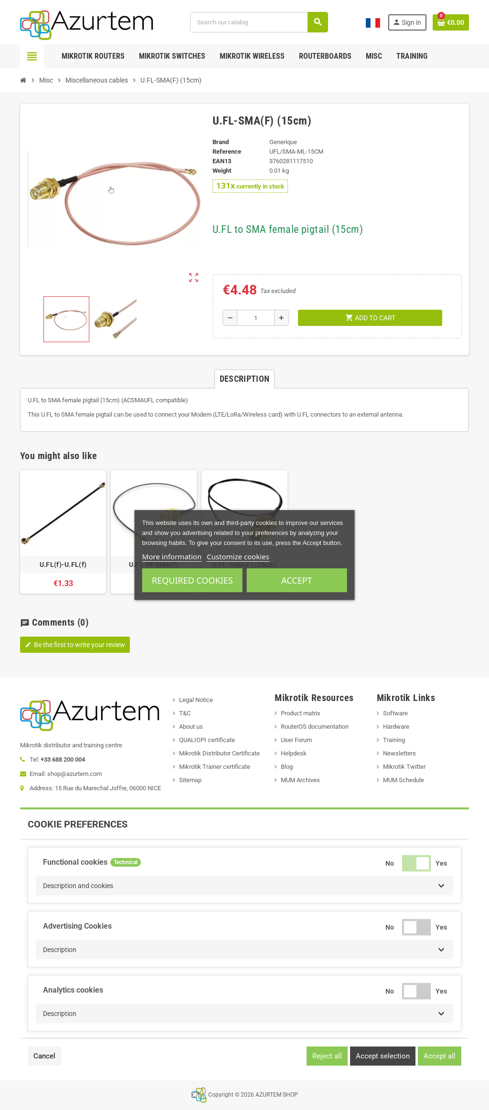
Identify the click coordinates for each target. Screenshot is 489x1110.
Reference (227, 151)
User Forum (296, 739)
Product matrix (300, 713)
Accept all (440, 1056)
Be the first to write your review (75, 645)
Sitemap (190, 780)
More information (172, 556)
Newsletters (399, 753)
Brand (221, 142)
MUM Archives (300, 780)
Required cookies (192, 580)
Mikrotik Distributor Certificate (219, 753)
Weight (222, 170)
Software (395, 713)
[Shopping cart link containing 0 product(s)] (451, 22)
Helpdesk (294, 753)
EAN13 (222, 161)
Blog (287, 766)
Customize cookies (238, 556)
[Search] (259, 22)
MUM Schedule (403, 780)
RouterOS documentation (315, 726)
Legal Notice (196, 699)
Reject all (327, 1056)
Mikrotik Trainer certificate (214, 766)
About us (191, 726)
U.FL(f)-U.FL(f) (63, 564)
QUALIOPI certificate (207, 739)
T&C (185, 713)
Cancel (44, 1056)
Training (394, 739)
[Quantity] (256, 317)
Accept (296, 580)
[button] (244, 885)
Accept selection (383, 1056)
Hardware (396, 726)
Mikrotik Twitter (404, 766)
